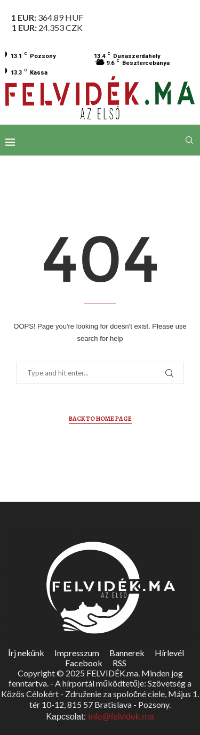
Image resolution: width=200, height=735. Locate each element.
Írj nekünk (26, 653)
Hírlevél (169, 653)
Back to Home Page (100, 418)
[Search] (189, 140)
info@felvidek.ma (121, 716)
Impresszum (76, 653)
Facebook (83, 663)
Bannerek (127, 653)
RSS (119, 663)
